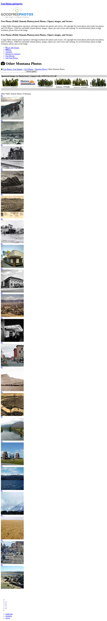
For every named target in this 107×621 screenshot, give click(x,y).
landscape (9, 614)
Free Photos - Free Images (12, 69)
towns (7, 618)
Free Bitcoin (10, 56)
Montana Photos (41, 69)
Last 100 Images (12, 48)
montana (8, 616)
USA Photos (28, 69)
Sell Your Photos (11, 58)
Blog (8, 50)
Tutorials (8, 52)
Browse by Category (13, 54)
